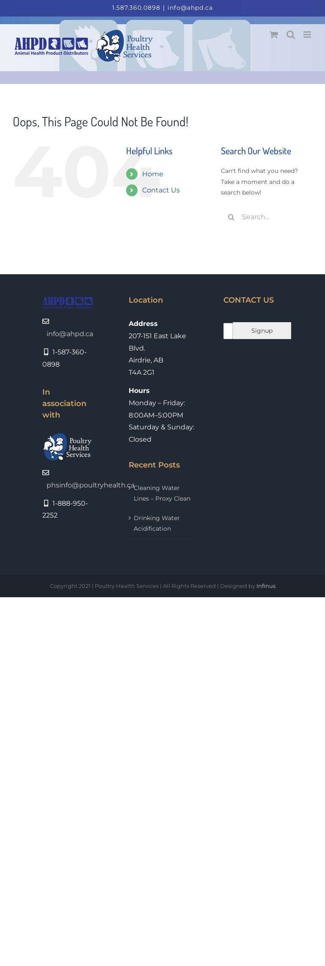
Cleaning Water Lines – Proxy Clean (162, 493)
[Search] (231, 217)
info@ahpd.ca (190, 7)
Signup (262, 330)
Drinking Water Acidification (157, 523)
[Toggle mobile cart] (274, 34)
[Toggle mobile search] (290, 34)
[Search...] (266, 217)
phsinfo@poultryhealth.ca (91, 485)
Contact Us (161, 190)
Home (152, 174)
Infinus (265, 585)
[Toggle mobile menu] (307, 34)
